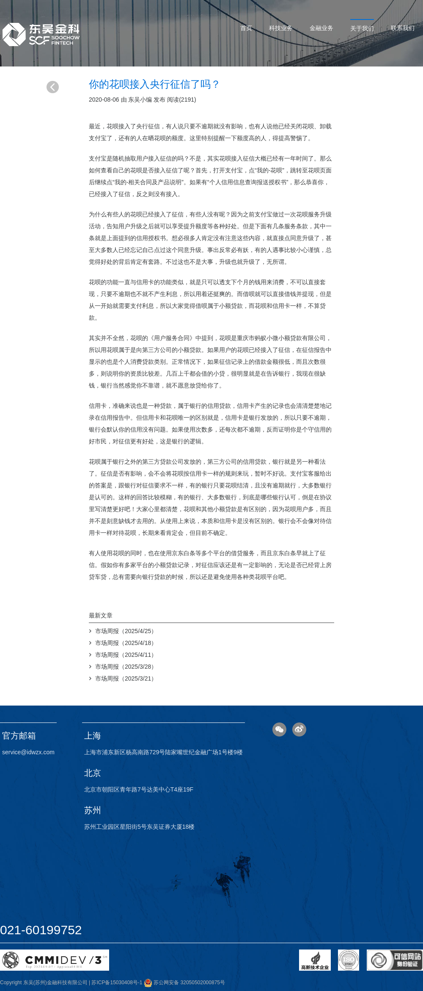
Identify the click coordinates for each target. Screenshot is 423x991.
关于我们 (362, 28)
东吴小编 (140, 99)
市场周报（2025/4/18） (126, 642)
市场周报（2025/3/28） (126, 666)
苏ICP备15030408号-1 (116, 982)
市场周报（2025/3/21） (126, 678)
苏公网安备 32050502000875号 (184, 982)
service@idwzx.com (28, 752)
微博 (299, 729)
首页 (246, 28)
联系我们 (403, 28)
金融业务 (321, 28)
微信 (279, 729)
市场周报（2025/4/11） (126, 654)
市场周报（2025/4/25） (126, 631)
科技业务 (281, 28)
